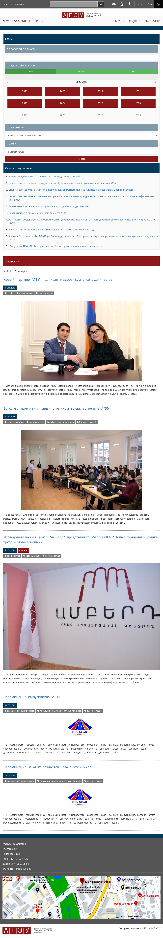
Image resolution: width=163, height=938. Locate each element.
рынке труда (12, 555)
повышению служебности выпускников (59, 710)
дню (132, 71)
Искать (81, 158)
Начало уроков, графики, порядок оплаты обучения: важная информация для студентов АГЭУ (62, 183)
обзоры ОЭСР (31, 555)
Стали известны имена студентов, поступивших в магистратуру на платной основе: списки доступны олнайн (71, 189)
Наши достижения (13, 4)
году (30, 71)
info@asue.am (23, 868)
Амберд (23, 550)
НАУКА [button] (39, 21)
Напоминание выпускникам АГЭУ (31, 697)
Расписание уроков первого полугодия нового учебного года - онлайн (48, 206)
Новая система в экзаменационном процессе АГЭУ (37, 213)
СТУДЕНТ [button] (134, 21)
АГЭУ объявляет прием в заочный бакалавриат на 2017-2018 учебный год (51, 229)
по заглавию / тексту (21, 49)
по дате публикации (21, 65)
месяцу (81, 71)
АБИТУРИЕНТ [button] (152, 21)
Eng (150, 4)
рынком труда (44, 293)
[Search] (100, 4)
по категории (16, 127)
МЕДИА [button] (119, 21)
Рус (159, 4)
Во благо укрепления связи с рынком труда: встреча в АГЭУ (56, 408)
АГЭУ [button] (6, 21)
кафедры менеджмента (60, 422)
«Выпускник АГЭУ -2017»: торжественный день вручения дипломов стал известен (55, 246)
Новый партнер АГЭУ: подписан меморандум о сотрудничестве (57, 279)
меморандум (25, 293)
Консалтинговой (86, 422)
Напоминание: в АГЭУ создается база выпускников (47, 767)
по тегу (12, 143)
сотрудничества (14, 422)
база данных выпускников (19, 710)
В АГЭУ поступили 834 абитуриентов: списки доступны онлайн (44, 176)
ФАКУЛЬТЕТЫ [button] (22, 21)
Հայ (140, 4)
